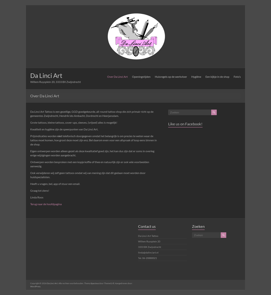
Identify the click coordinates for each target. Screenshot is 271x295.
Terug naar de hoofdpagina (46, 204)
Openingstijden (141, 76)
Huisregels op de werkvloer (171, 76)
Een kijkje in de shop (217, 76)
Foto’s (237, 76)
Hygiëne (196, 76)
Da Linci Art (46, 75)
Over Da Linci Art (117, 76)
